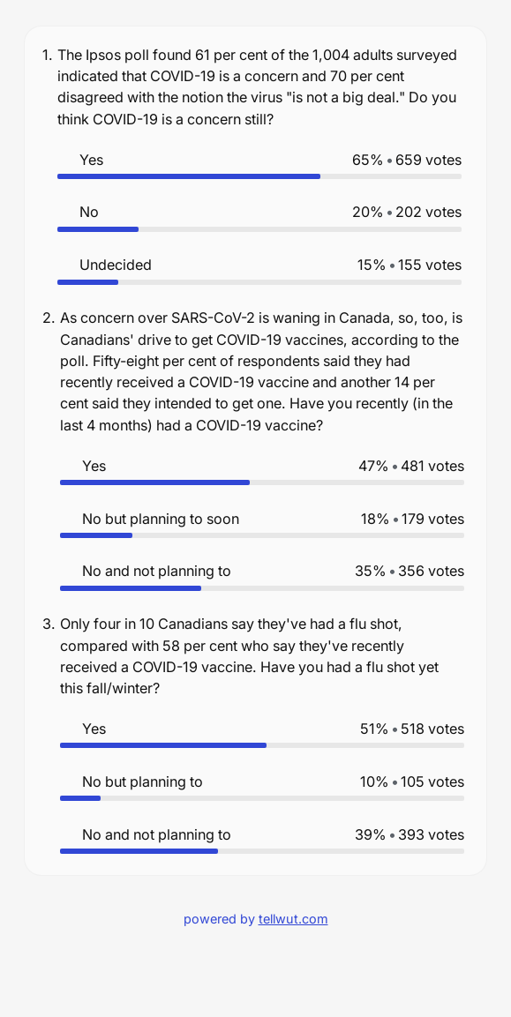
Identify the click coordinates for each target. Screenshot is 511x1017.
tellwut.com (293, 918)
